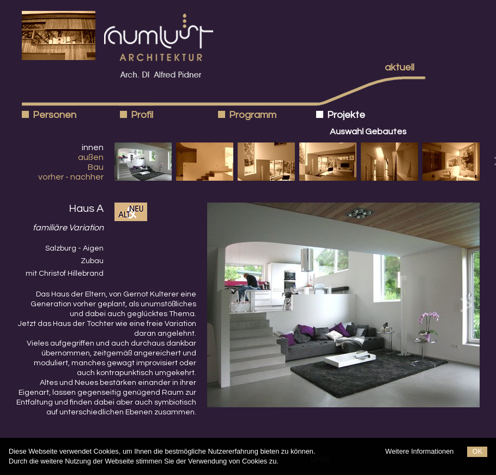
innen (93, 147)
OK (477, 451)
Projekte (346, 115)
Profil (142, 115)
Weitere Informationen (419, 451)
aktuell (399, 67)
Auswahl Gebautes (368, 131)
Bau (96, 167)
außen (91, 157)
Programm (252, 115)
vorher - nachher (71, 177)
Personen (54, 115)
